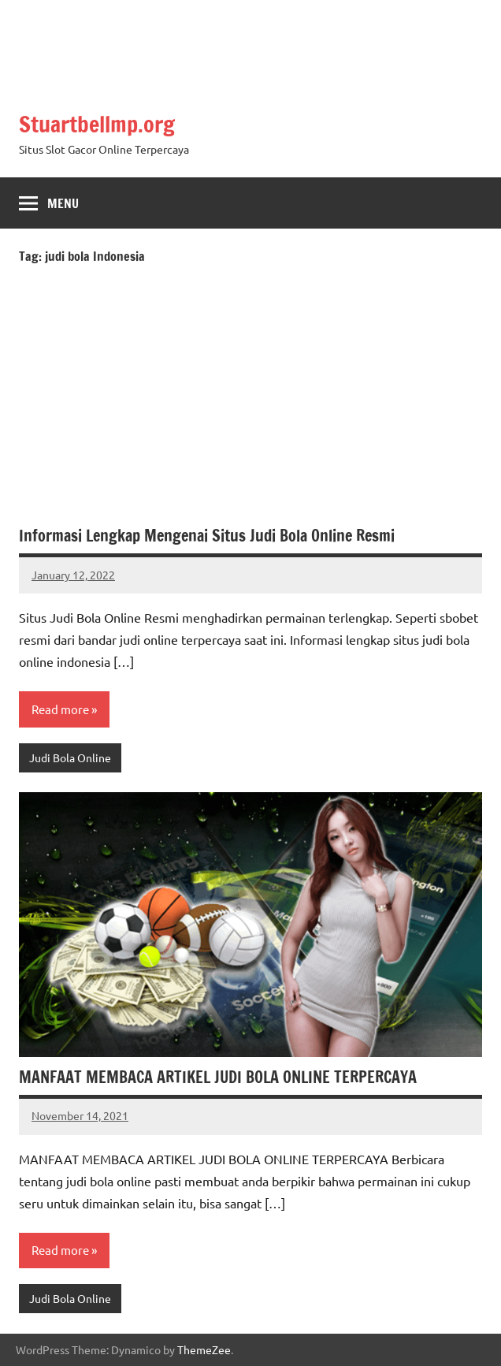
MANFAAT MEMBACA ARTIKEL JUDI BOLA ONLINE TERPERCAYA (218, 1077)
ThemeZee (204, 1349)
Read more (60, 709)
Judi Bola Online (70, 757)
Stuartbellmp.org (97, 124)
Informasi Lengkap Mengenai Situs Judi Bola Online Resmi (207, 535)
